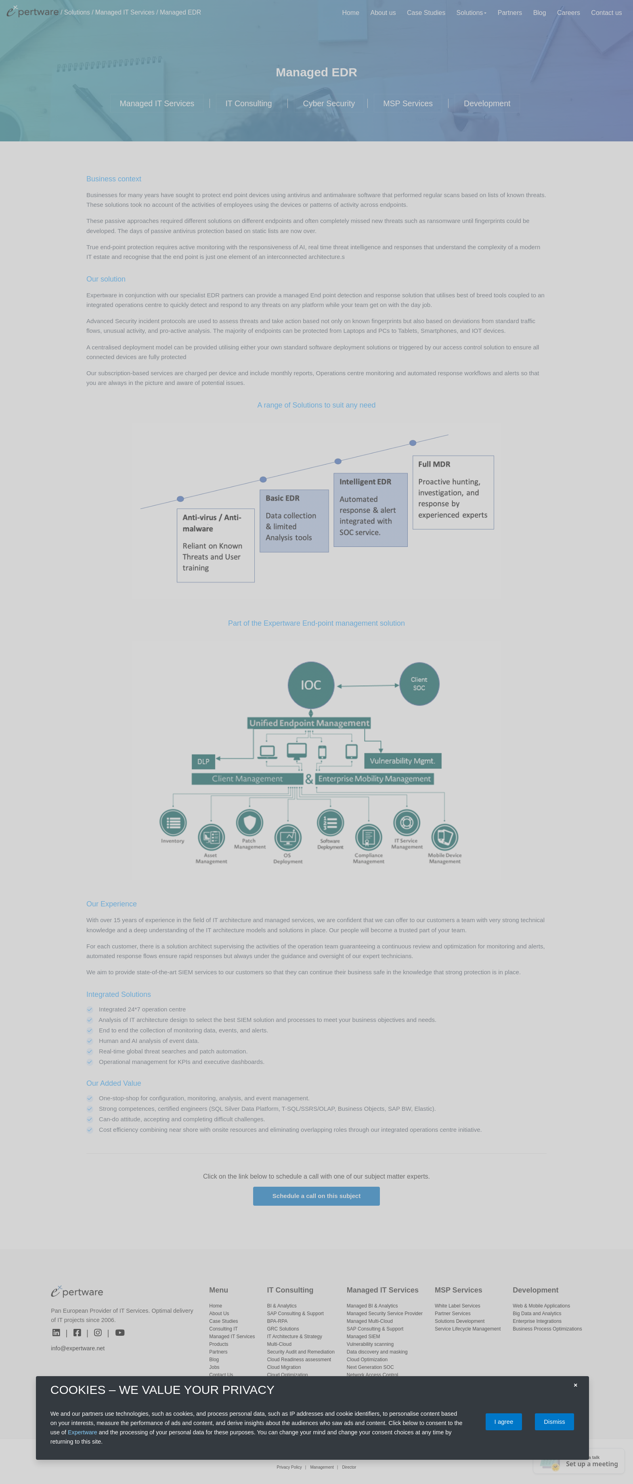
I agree (504, 1421)
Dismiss (554, 1421)
